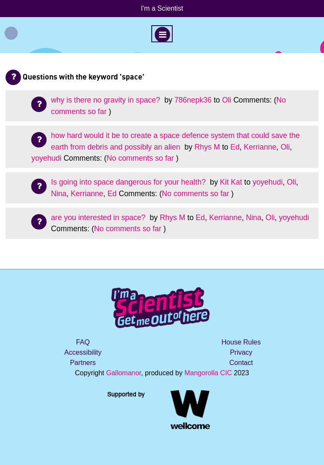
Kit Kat (231, 182)
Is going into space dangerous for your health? (129, 182)
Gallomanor (123, 373)
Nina (58, 193)
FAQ (83, 342)
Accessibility (82, 352)
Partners (83, 362)
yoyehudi (46, 158)
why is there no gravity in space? (106, 100)
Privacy (241, 352)
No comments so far (140, 158)
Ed (235, 147)
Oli (226, 100)
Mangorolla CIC (208, 373)
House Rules (241, 342)
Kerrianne (260, 147)
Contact (241, 362)
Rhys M (207, 147)
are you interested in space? (99, 217)
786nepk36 (193, 100)
